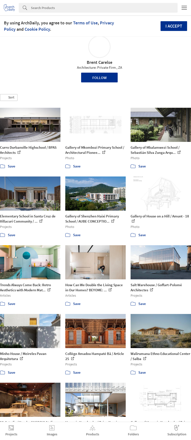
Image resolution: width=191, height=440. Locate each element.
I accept (173, 26)
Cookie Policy (37, 29)
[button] (9, 97)
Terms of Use (85, 23)
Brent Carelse (99, 62)
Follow (99, 77)
